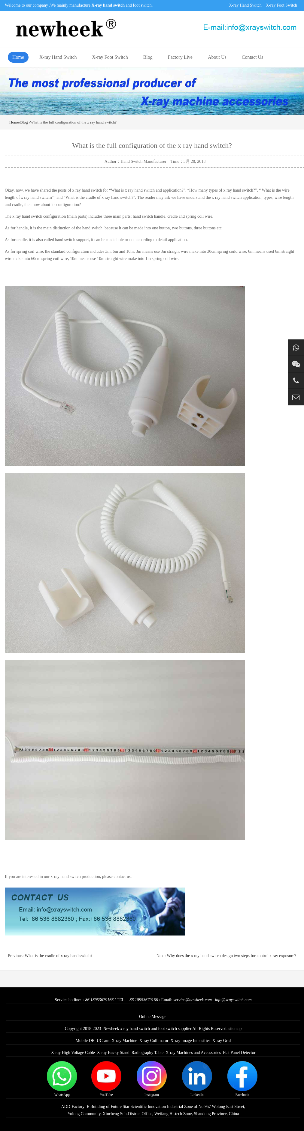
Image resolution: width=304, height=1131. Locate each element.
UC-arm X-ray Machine (117, 1040)
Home (18, 57)
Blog (148, 57)
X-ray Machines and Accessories (193, 1052)
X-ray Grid (221, 1040)
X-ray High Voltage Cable (73, 1052)
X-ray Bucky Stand (113, 1052)
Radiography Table (147, 1052)
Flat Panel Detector (239, 1052)
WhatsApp (62, 1079)
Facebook (242, 1079)
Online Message (152, 1016)
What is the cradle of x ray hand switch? (58, 955)
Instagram (152, 1079)
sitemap (235, 1028)
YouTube (106, 1079)
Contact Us (252, 57)
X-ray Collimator (154, 1040)
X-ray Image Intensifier (190, 1040)
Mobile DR (85, 1040)
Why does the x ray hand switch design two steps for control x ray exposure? (231, 955)
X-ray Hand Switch (245, 5)
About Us (217, 57)
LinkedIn (197, 1079)
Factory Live (180, 57)
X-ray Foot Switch (281, 5)
